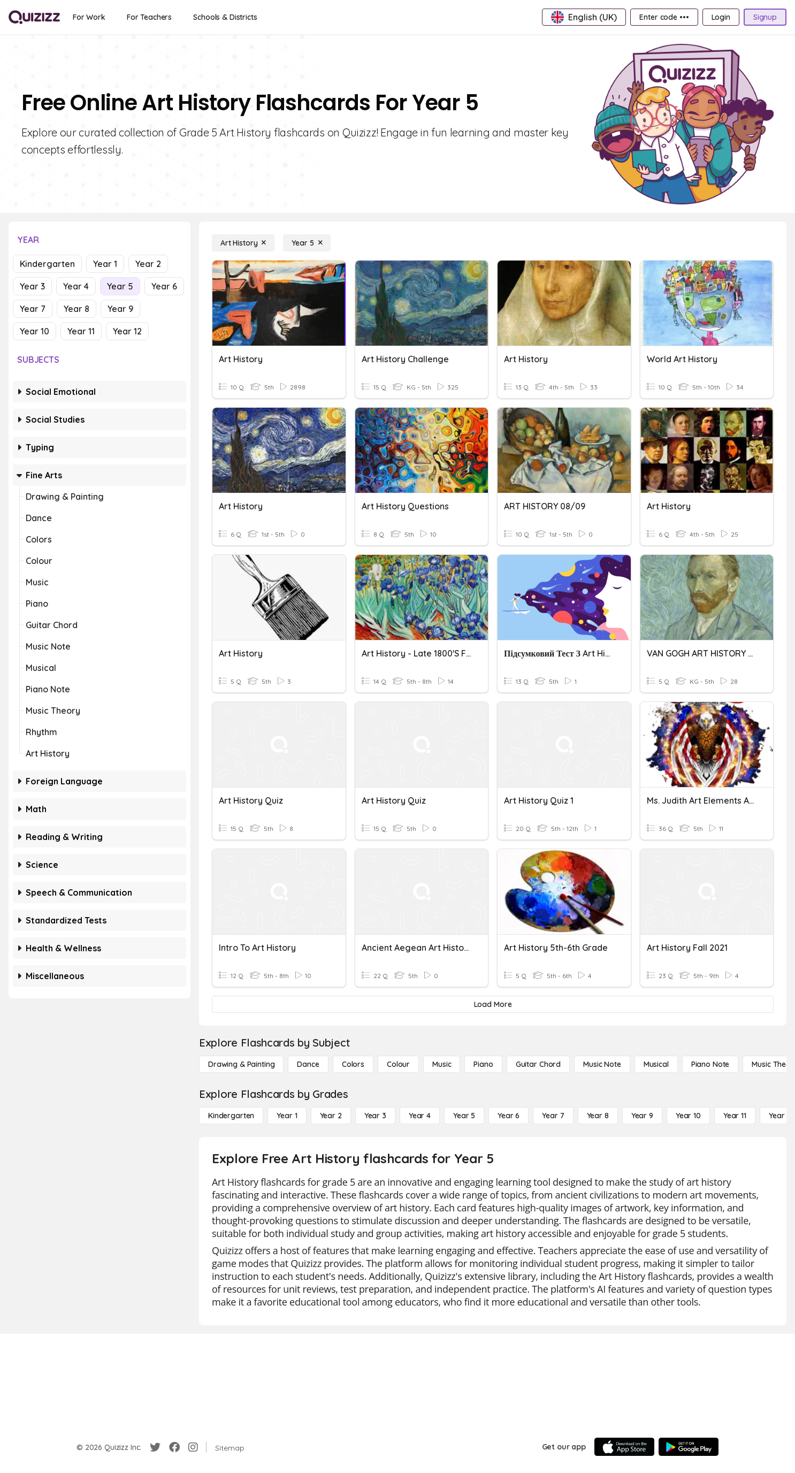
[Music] (441, 1064)
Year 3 (32, 286)
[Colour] (398, 1064)
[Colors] (353, 1064)
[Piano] (483, 1064)
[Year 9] (642, 1115)
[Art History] (243, 242)
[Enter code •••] (664, 17)
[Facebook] (174, 1447)
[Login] (720, 17)
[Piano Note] (710, 1064)
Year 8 (76, 308)
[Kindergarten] (231, 1115)
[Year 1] (286, 1115)
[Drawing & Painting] (241, 1064)
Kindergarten (47, 263)
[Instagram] (193, 1447)
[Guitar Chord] (538, 1064)
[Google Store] (688, 1447)
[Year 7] (553, 1115)
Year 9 (120, 308)
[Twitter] (155, 1447)
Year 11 (81, 331)
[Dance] (308, 1064)
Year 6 (164, 286)
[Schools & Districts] (225, 17)
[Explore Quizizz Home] (34, 17)
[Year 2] (331, 1115)
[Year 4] (420, 1115)
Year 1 (105, 263)
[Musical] (656, 1064)
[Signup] (765, 17)
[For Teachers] (149, 17)
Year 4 (76, 286)
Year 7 (32, 308)
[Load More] (493, 1004)
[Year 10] (688, 1115)
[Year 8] (598, 1115)
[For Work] (89, 17)
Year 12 (127, 331)
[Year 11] (734, 1115)
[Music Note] (602, 1064)
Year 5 (120, 286)
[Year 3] (375, 1115)
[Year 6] (508, 1115)
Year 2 (148, 263)
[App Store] (624, 1447)
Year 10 (34, 331)
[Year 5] (307, 242)
